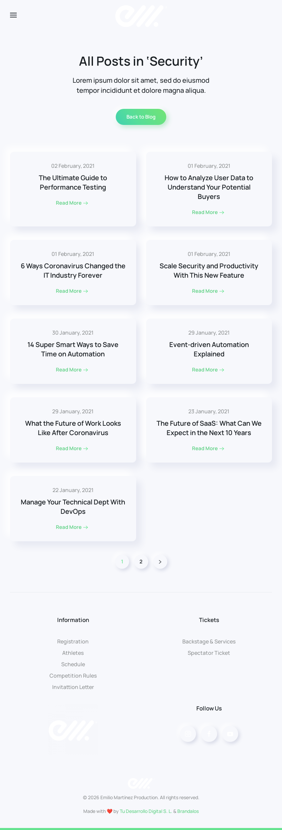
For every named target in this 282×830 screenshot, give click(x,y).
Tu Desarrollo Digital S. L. (146, 811)
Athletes (73, 652)
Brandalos (188, 811)
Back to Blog (141, 116)
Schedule (73, 664)
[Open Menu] (13, 15)
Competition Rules (73, 675)
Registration (73, 641)
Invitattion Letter (73, 687)
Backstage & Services (209, 641)
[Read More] (73, 189)
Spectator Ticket (209, 652)
